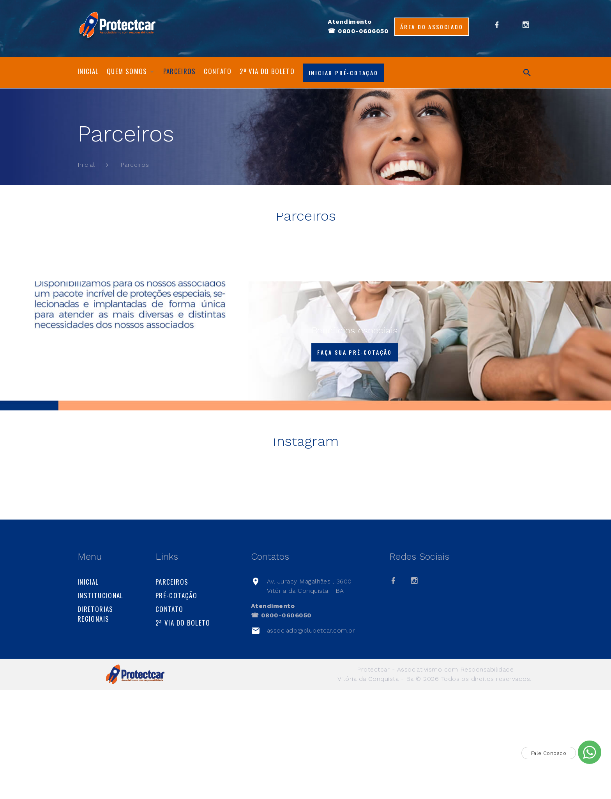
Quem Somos (127, 71)
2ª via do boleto (267, 71)
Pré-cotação (176, 704)
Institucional (101, 704)
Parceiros (179, 71)
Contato (218, 71)
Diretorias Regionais (95, 723)
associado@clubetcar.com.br (311, 739)
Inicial (88, 71)
